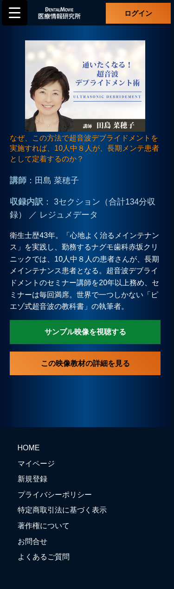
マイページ (36, 463)
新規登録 (32, 479)
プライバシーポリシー (55, 495)
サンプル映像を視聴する (85, 332)
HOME (29, 448)
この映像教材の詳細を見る (85, 363)
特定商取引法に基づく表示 (62, 510)
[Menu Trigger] (14, 13)
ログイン (138, 13)
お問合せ (32, 541)
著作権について (44, 526)
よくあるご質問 (44, 557)
